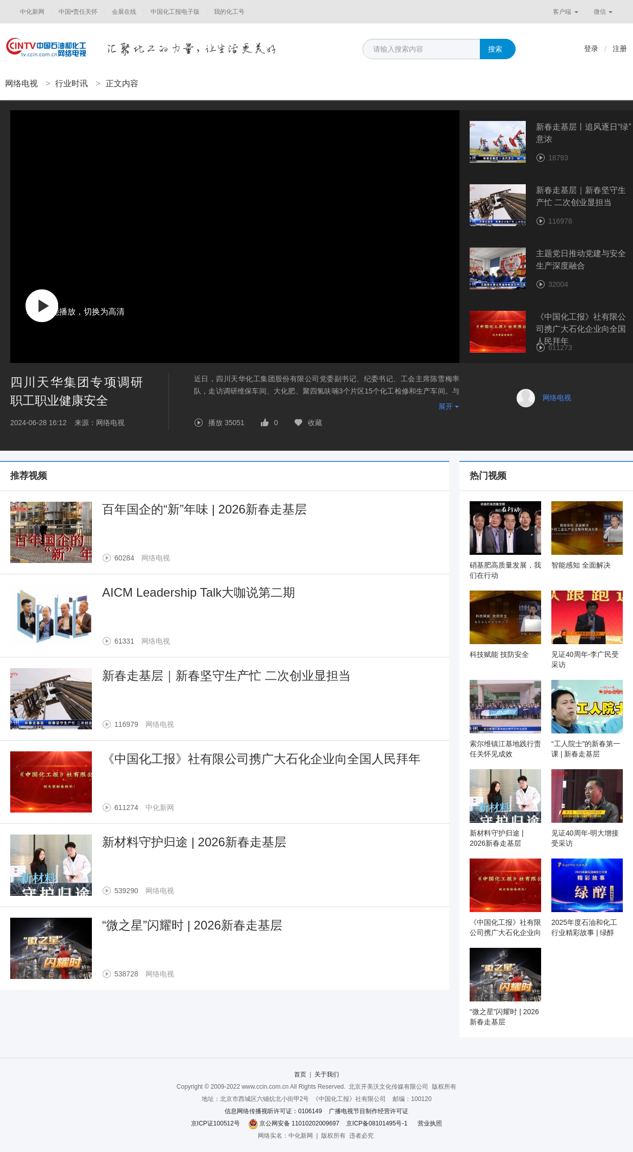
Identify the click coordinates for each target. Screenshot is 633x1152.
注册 (620, 48)
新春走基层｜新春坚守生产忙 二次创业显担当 (226, 675)
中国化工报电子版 (175, 11)
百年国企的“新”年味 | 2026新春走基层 (204, 509)
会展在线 (124, 11)
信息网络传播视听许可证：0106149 (273, 1111)
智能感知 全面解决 (581, 565)
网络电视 (21, 83)
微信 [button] (603, 11)
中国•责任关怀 (78, 11)
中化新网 (32, 11)
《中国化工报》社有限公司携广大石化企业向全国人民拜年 (261, 759)
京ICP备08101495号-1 (376, 1123)
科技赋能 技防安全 (499, 654)
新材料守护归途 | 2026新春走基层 (194, 842)
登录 (591, 48)
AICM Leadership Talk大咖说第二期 (198, 592)
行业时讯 (71, 83)
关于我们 (326, 1074)
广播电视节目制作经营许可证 (368, 1111)
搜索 (495, 49)
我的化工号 (229, 11)
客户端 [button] (565, 11)
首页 (300, 1074)
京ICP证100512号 (215, 1123)
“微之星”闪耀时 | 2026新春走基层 (192, 925)
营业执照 (430, 1123)
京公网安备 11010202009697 (299, 1123)
